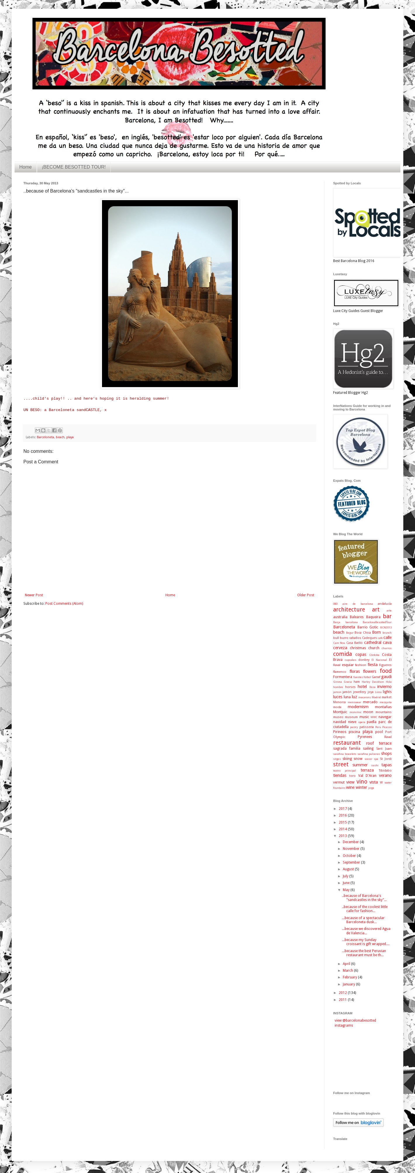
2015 (343, 822)
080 (335, 603)
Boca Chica (363, 633)
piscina (354, 732)
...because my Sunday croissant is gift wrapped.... (366, 942)
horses (350, 687)
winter (361, 787)
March (348, 970)
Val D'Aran (367, 776)
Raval (388, 737)
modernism (358, 706)
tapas (386, 765)
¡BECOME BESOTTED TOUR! (74, 166)
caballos (355, 638)
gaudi (386, 676)
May (346, 890)
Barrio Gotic (367, 627)
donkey (363, 660)
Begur (350, 632)
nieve (352, 722)
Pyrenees (365, 737)
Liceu (378, 692)
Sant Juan (384, 749)
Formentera (342, 677)
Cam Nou (339, 642)
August (349, 869)
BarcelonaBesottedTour (377, 622)
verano (385, 775)
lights (387, 692)
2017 (343, 809)
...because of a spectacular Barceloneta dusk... (363, 920)
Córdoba (374, 654)
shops (386, 753)
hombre (338, 687)
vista (373, 782)
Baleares (357, 617)
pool (379, 732)
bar (387, 616)
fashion (360, 665)
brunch (387, 632)
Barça (336, 622)
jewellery (359, 692)
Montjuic (340, 712)
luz (354, 696)
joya (371, 692)
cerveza (340, 647)
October (350, 856)
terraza (367, 770)
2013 (343, 836)
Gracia (348, 681)
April (347, 964)
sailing (368, 748)
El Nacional (379, 659)
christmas (358, 648)
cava (387, 642)
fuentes (358, 677)
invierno (384, 686)
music (364, 717)
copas (360, 654)
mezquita (386, 702)
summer (360, 765)
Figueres (385, 665)
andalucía (385, 604)
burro (344, 638)
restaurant (347, 742)
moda (337, 707)
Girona (337, 681)
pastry (354, 727)
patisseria (366, 727)
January (349, 984)
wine (350, 787)
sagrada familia (346, 748)
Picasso (387, 727)
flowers (369, 671)
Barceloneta (45, 437)
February (350, 977)
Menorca (339, 702)
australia (340, 617)
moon (368, 712)
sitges (337, 758)
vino (362, 781)
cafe (380, 638)
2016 (343, 815)
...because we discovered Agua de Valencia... (366, 931)
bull (336, 638)
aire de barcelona (358, 603)
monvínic (356, 712)
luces (337, 696)
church (373, 648)
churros (387, 648)
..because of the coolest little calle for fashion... (365, 909)
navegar (385, 717)
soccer (368, 758)
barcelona (351, 622)
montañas (383, 707)
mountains (384, 712)
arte (389, 610)
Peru (378, 727)
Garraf (376, 677)
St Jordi (386, 759)
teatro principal (344, 770)
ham (357, 682)
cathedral (372, 642)
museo (338, 717)
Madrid (376, 697)
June (346, 883)
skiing (347, 759)
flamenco (339, 672)
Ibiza (372, 687)
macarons (364, 697)
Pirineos (339, 732)
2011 (343, 1000)
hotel (362, 686)
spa (376, 758)
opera (361, 722)
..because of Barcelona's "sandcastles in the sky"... (364, 898)
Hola (389, 681)
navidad (339, 722)
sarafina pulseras (368, 754)
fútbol (367, 677)
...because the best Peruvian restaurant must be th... (364, 953)
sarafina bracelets (344, 754)
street (341, 764)
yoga (371, 787)
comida (342, 654)
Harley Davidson (373, 681)
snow (358, 759)
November (351, 849)
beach (60, 437)
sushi (374, 765)
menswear (354, 702)
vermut (339, 782)
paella (371, 722)
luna (347, 697)
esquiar (348, 665)
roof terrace (379, 743)
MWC (374, 717)
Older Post (305, 595)
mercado (370, 702)
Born (376, 632)
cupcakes (350, 659)
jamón (347, 692)
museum (351, 717)
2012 (343, 993)
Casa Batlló (354, 643)
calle (387, 637)
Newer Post (34, 595)
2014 (343, 829)
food (386, 671)
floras (355, 671)
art (376, 609)
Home (25, 166)
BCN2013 (386, 627)
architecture (349, 609)
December (351, 842)
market (387, 697)
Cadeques (369, 638)
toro (352, 776)
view (350, 782)
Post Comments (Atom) (64, 604)
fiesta (373, 664)
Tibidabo (385, 770)
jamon (337, 692)
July (346, 876)
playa (70, 437)
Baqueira (373, 617)
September (352, 862)
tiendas (339, 775)
